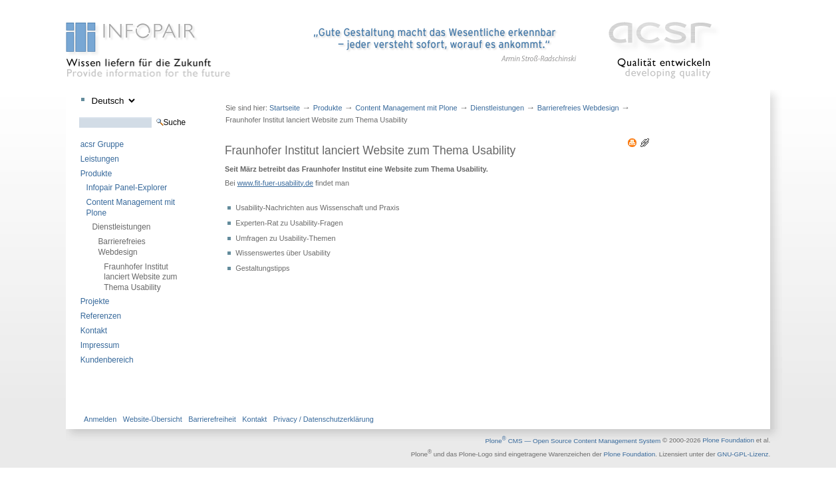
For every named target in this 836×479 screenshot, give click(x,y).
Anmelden (100, 419)
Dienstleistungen (121, 227)
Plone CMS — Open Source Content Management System (572, 440)
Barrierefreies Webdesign (121, 246)
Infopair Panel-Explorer (127, 187)
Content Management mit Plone (131, 207)
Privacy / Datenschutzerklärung (323, 419)
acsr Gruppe (102, 144)
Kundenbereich (107, 360)
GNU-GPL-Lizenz (742, 454)
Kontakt (93, 330)
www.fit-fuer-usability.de (275, 183)
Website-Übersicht (152, 419)
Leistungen (99, 159)
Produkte (96, 173)
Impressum (100, 345)
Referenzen (100, 316)
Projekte (95, 301)
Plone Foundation (728, 440)
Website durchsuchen (78, 116)
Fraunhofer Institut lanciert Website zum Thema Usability (140, 277)
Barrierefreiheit (212, 419)
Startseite (284, 108)
